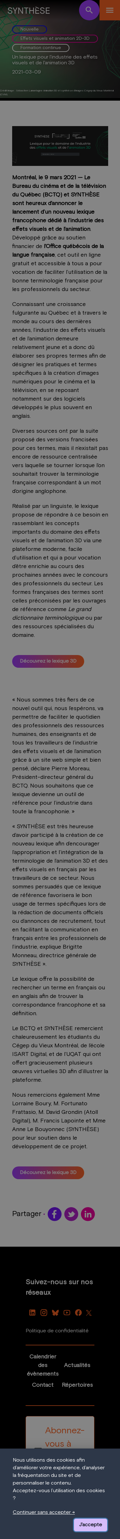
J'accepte (90, 1525)
